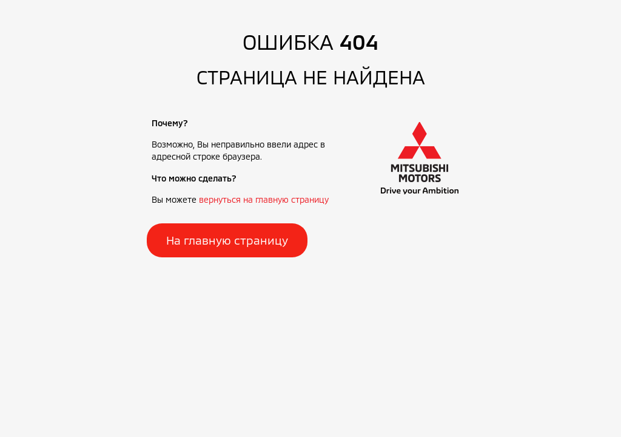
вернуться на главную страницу (264, 199)
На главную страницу (227, 240)
